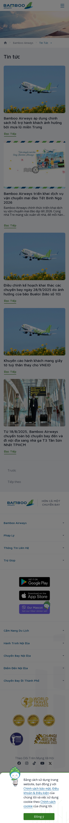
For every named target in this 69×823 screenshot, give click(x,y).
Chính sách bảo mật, (38, 789)
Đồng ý (39, 817)
